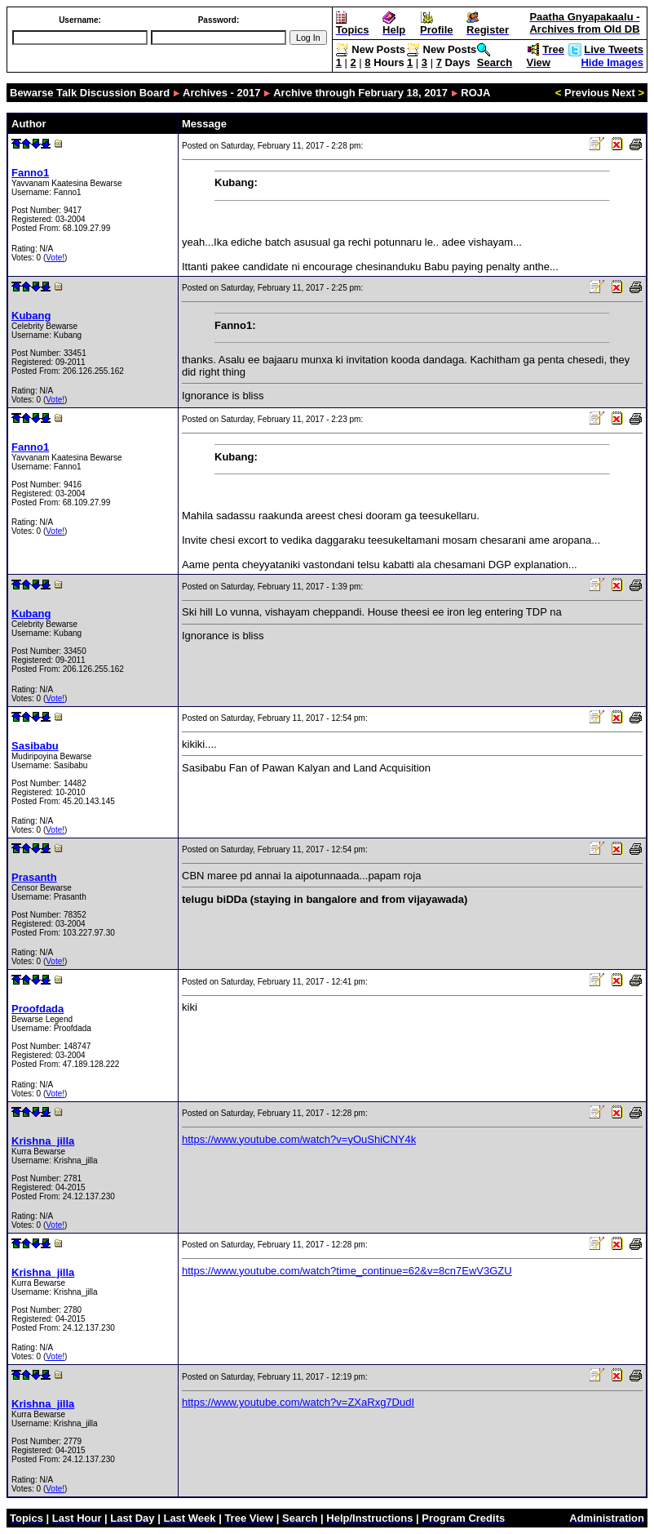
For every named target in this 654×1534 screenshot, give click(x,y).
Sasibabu (35, 746)
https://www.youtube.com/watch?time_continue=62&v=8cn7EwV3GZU (347, 1271)
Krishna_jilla (42, 1141)
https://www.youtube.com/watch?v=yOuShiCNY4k (299, 1139)
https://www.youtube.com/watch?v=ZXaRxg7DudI (298, 1402)
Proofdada (37, 1009)
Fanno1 (30, 173)
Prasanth (34, 877)
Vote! (55, 257)
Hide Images (612, 62)
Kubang (31, 315)
